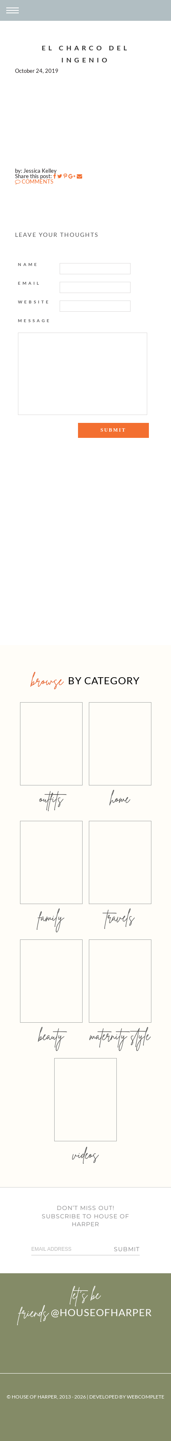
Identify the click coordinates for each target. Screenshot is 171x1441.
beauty (51, 1035)
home (120, 798)
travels (120, 917)
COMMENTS (34, 181)
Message (34, 320)
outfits (51, 798)
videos (85, 1154)
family (51, 917)
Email (29, 283)
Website (34, 301)
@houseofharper (101, 1312)
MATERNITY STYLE (120, 1035)
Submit (127, 1249)
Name (28, 264)
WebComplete (145, 1397)
